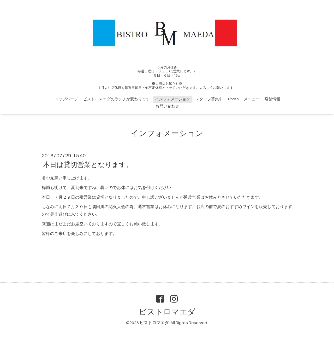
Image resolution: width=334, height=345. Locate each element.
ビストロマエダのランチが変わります (116, 99)
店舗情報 (272, 99)
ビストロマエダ (167, 312)
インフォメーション (172, 99)
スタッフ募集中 (209, 99)
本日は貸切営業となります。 (88, 165)
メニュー (251, 99)
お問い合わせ (167, 106)
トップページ (66, 99)
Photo (233, 99)
